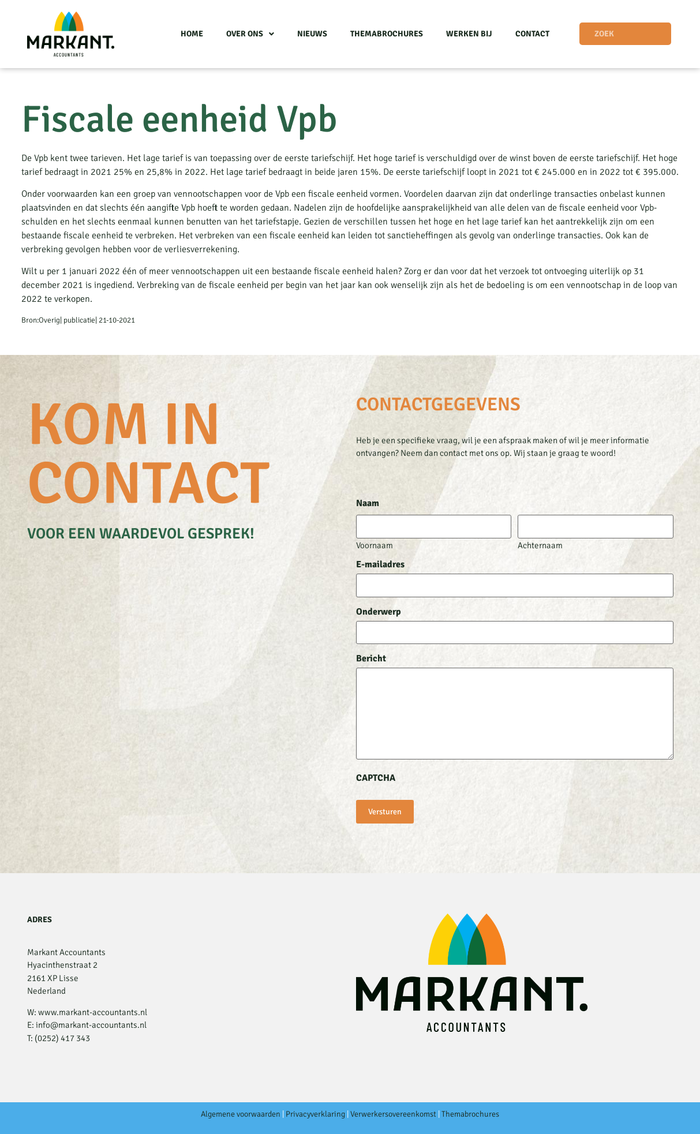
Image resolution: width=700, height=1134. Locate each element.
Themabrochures (386, 34)
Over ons (250, 34)
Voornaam (374, 545)
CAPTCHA (375, 778)
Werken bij (469, 34)
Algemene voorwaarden (240, 1114)
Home (192, 34)
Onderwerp (378, 611)
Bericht (371, 658)
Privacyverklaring (315, 1114)
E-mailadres (380, 564)
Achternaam (540, 545)
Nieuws (312, 34)
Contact (532, 34)
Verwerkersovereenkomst (393, 1114)
